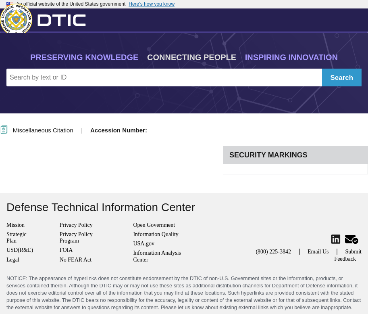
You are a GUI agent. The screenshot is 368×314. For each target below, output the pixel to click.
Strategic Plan (16, 237)
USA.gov (143, 244)
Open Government (154, 225)
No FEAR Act (75, 260)
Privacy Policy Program (76, 237)
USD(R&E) (19, 250)
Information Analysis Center (157, 256)
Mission (15, 225)
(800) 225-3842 (273, 252)
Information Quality (155, 234)
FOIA (66, 250)
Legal (12, 260)
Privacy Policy (76, 225)
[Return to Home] (46, 18)
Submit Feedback (348, 255)
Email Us (318, 252)
